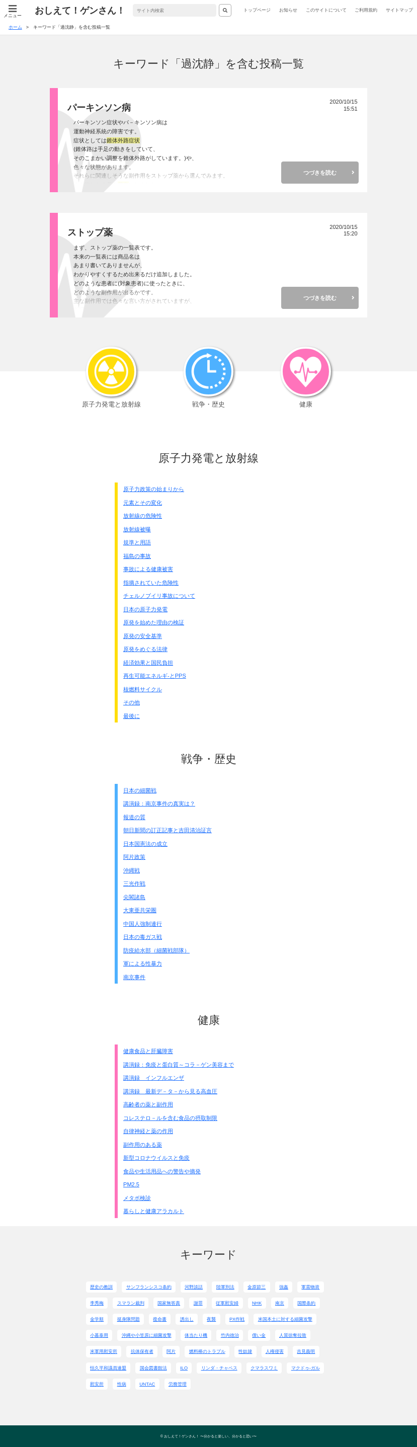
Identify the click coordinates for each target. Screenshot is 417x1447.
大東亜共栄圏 (139, 910)
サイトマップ (399, 10)
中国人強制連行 (142, 924)
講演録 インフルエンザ (153, 1078)
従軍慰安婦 (227, 1303)
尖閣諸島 (134, 897)
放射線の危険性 (142, 516)
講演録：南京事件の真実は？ (159, 803)
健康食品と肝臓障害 (148, 1051)
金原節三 (256, 1287)
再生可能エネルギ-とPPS (154, 676)
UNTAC (147, 1384)
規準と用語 (137, 542)
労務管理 (178, 1384)
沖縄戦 (131, 870)
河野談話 (194, 1287)
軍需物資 (310, 1287)
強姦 (283, 1287)
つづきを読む (320, 173)
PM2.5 (131, 1184)
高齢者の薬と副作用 (148, 1104)
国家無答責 (168, 1303)
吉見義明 (306, 1351)
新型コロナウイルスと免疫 (156, 1158)
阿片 (171, 1351)
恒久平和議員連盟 (108, 1368)
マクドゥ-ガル (305, 1368)
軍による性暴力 (142, 963)
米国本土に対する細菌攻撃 (285, 1319)
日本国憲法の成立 (145, 844)
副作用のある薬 (142, 1145)
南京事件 (134, 977)
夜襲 (211, 1319)
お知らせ (288, 10)
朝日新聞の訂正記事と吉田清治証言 (167, 830)
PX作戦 (236, 1319)
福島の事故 (137, 556)
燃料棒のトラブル (207, 1351)
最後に (131, 716)
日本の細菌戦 (139, 790)
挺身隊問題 (128, 1319)
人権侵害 (275, 1351)
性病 (121, 1384)
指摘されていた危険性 (151, 583)
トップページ (257, 10)
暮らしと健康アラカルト (153, 1211)
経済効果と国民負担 (148, 663)
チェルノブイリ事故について (159, 596)
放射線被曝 (137, 529)
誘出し (187, 1319)
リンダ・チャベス (219, 1368)
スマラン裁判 (130, 1303)
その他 (131, 702)
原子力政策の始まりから (153, 489)
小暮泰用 (99, 1335)
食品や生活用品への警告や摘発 (162, 1171)
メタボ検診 (137, 1198)
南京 (279, 1303)
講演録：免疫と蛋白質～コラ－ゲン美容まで (178, 1065)
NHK (257, 1303)
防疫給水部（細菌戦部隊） (156, 950)
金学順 (97, 1319)
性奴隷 (245, 1351)
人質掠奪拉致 (292, 1335)
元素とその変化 (142, 503)
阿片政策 (134, 857)
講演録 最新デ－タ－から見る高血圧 (170, 1091)
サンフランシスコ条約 (149, 1287)
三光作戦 (134, 883)
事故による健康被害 (148, 569)
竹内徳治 (230, 1335)
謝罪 (198, 1303)
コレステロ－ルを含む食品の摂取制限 (170, 1118)
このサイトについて (326, 10)
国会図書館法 (153, 1368)
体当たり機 (196, 1335)
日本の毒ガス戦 (142, 937)
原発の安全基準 (142, 636)
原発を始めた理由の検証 (153, 622)
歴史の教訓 (101, 1287)
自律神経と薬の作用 (148, 1131)
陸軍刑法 (225, 1287)
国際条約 (306, 1303)
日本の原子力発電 (145, 609)
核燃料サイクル (142, 689)
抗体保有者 (142, 1351)
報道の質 (134, 817)
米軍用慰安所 (103, 1351)
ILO (184, 1368)
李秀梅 (97, 1303)
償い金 (259, 1335)
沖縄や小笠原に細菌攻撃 (147, 1335)
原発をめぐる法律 (145, 649)
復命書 (159, 1319)
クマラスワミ (264, 1368)
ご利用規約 (366, 10)
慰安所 (97, 1384)
